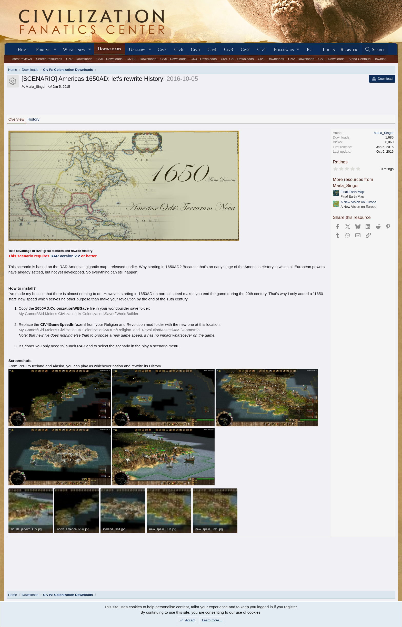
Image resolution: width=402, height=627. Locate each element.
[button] (55, 49)
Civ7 (162, 49)
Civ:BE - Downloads (141, 59)
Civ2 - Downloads (301, 59)
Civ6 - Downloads (109, 59)
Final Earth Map (352, 192)
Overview (16, 119)
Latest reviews (21, 59)
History (33, 119)
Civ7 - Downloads (79, 59)
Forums (43, 49)
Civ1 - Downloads (331, 59)
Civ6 (178, 49)
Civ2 (245, 49)
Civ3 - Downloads (271, 59)
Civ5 (195, 49)
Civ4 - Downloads (203, 59)
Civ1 (261, 49)
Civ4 (211, 49)
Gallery (137, 49)
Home (23, 49)
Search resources (49, 59)
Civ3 (228, 49)
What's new (74, 49)
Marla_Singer (35, 87)
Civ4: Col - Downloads (237, 59)
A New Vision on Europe (358, 202)
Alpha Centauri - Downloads (369, 59)
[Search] (375, 49)
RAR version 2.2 (65, 256)
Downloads (109, 48)
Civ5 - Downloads (173, 59)
